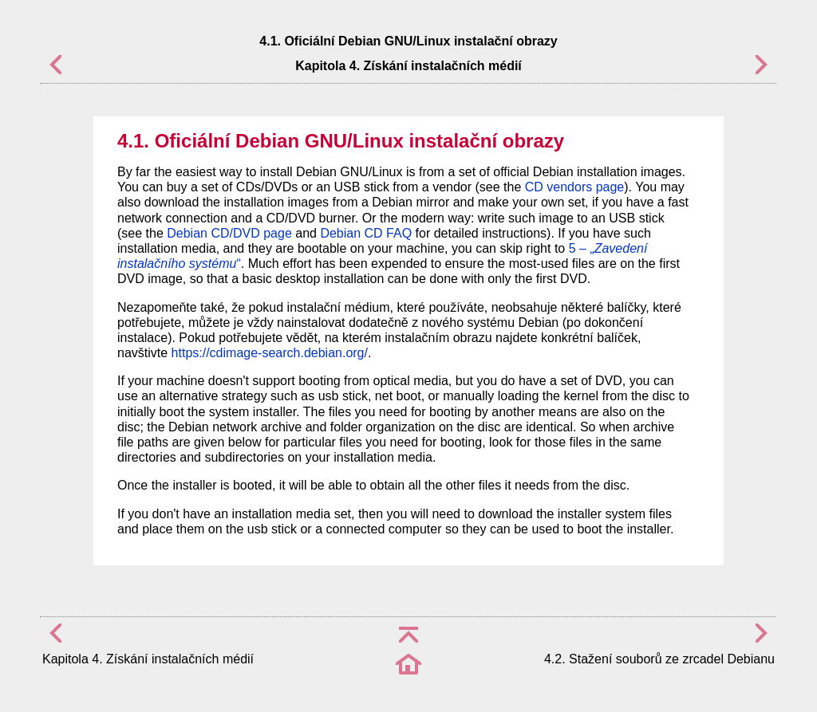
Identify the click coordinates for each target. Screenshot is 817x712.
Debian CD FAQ (366, 233)
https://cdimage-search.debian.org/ (270, 353)
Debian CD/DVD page (229, 233)
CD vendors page (575, 187)
